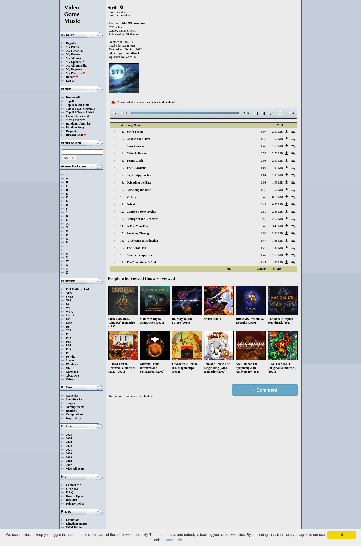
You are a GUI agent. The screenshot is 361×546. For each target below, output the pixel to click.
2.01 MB (277, 160)
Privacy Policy (75, 503)
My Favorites (74, 50)
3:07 (263, 131)
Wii (68, 308)
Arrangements (75, 407)
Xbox (69, 368)
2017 (69, 465)
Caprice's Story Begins (141, 211)
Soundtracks (74, 399)
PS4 (68, 345)
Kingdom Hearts (76, 523)
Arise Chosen (135, 146)
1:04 (263, 168)
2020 (69, 453)
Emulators (72, 520)
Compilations (74, 414)
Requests (71, 131)
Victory (131, 197)
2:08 (263, 160)
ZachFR (131, 57)
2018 (69, 461)
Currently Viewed (77, 116)
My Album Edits (76, 65)
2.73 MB (277, 153)
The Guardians (136, 168)
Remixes (71, 410)
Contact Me (73, 485)
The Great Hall (136, 248)
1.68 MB (277, 240)
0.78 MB (277, 197)
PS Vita (70, 356)
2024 (69, 438)
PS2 (68, 338)
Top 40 (70, 101)
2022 (69, 446)
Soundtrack (132, 53)
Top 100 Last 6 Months (81, 108)
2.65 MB (277, 211)
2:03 (263, 182)
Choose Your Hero (138, 139)
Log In (70, 80)
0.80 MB (277, 204)
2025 (69, 434)
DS (68, 326)
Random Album (76, 123)
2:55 (263, 153)
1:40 (263, 146)
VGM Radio (74, 527)
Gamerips (72, 395)
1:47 (263, 240)
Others (70, 379)
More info (174, 540)
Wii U (69, 311)
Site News (72, 488)
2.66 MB (277, 219)
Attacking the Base (139, 190)
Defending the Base (139, 182)
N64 (68, 300)
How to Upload (75, 496)
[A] (89, 123)
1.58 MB (277, 146)
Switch (70, 315)
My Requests (74, 69)
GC (68, 304)
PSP (68, 353)
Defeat (131, 204)
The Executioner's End (141, 262)
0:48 (263, 197)
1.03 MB (277, 168)
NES (69, 293)
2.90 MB (277, 131)
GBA (69, 323)
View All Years (75, 468)
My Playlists (75, 73)
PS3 (68, 341)
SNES (69, 296)
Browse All (73, 97)
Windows (72, 364)
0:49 (263, 204)
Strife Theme (135, 131)
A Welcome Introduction (142, 240)
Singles (70, 403)
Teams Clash (135, 160)
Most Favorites (75, 120)
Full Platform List (77, 289)
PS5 (68, 349)
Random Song (75, 127)
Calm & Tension (137, 153)
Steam (70, 360)
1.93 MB (277, 182)
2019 (69, 457)
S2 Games (132, 34)
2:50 (263, 211)
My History (73, 54)
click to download (163, 102)
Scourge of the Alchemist (142, 219)
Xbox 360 (72, 372)
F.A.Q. (70, 492)
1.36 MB (277, 248)
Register (71, 43)
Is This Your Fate (138, 226)
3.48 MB (277, 226)
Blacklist (71, 500)
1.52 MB (277, 139)
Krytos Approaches (139, 175)
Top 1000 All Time (77, 105)
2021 (69, 449)
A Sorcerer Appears (139, 255)
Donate (72, 77)
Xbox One (72, 375)
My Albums (73, 58)
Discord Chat (76, 135)
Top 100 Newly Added (80, 112)
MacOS (127, 23)
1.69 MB (277, 255)
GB (68, 319)
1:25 (263, 248)
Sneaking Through (138, 233)
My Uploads (75, 62)
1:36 (263, 139)
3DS (68, 330)
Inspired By (73, 418)
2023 (69, 442)
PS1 (68, 334)
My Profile (73, 47)
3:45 (263, 226)
